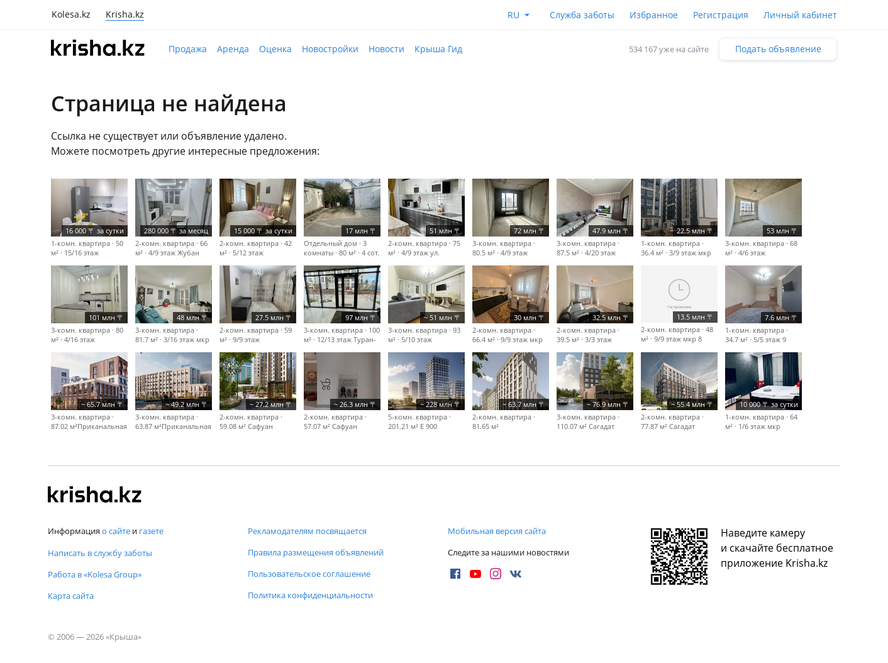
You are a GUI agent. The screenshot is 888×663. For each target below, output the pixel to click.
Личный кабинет (800, 15)
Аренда (233, 49)
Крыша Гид (438, 49)
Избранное (654, 15)
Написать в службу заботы (100, 553)
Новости (386, 49)
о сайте (116, 531)
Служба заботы (582, 15)
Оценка (275, 49)
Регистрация (720, 15)
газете (151, 531)
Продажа (188, 49)
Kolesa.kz (71, 14)
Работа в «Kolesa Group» (95, 574)
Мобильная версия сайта (497, 531)
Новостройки (330, 49)
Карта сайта (71, 595)
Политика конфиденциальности (310, 595)
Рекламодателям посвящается (307, 531)
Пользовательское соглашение (309, 573)
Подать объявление (778, 49)
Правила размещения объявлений (316, 552)
